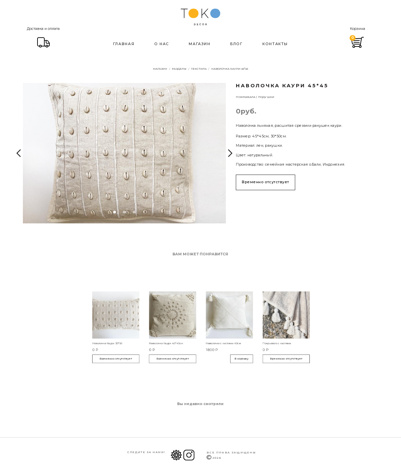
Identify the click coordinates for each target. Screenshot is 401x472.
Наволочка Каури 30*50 (140, 338)
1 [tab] (114, 212)
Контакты (275, 43)
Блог (236, 43)
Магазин (199, 43)
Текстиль (199, 68)
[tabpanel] (124, 153)
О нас (161, 43)
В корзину (227, 348)
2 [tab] (124, 212)
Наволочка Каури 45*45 (229, 68)
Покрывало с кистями (250, 338)
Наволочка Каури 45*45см (178, 338)
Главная (123, 43)
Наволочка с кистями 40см (215, 338)
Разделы (179, 68)
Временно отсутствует (265, 182)
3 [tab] (134, 212)
